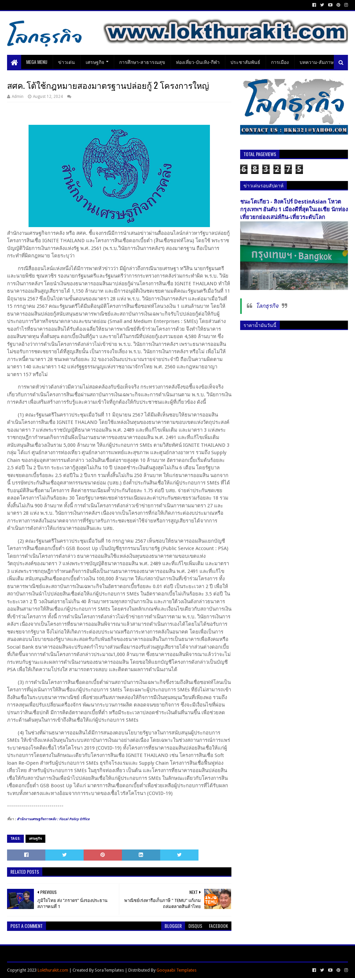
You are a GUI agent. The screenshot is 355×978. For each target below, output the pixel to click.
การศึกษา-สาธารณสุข (142, 61)
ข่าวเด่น (66, 61)
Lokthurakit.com (53, 970)
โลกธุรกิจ (267, 305)
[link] (53, 819)
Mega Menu (36, 61)
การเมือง (280, 61)
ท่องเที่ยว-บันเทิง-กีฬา (198, 61)
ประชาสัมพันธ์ (245, 61)
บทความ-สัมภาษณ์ (319, 61)
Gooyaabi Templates (176, 970)
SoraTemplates (109, 970)
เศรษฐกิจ (95, 61)
